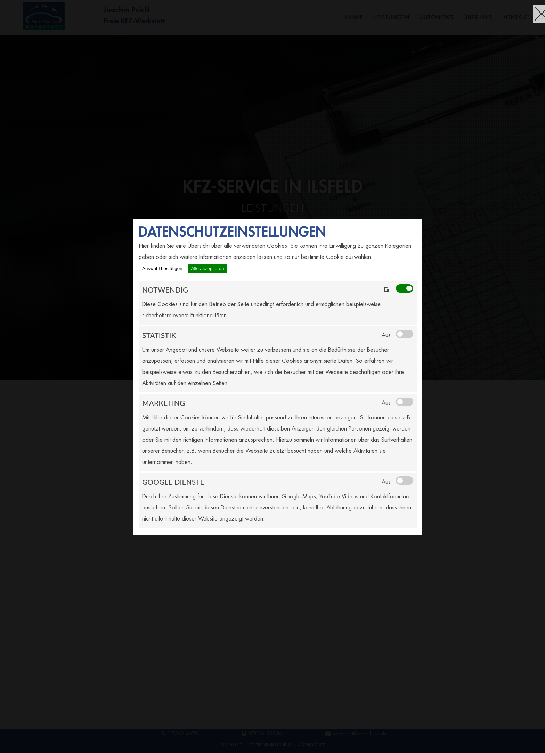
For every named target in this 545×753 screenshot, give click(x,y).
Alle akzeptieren (207, 268)
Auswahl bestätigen (162, 268)
